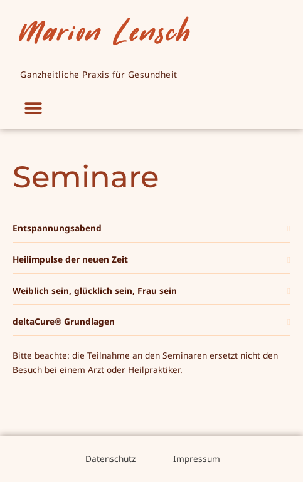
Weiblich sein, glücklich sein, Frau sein (95, 290)
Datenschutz (109, 458)
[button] (33, 109)
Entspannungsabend (57, 228)
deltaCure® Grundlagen (64, 321)
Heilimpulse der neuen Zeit (70, 259)
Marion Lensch (105, 30)
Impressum (196, 458)
